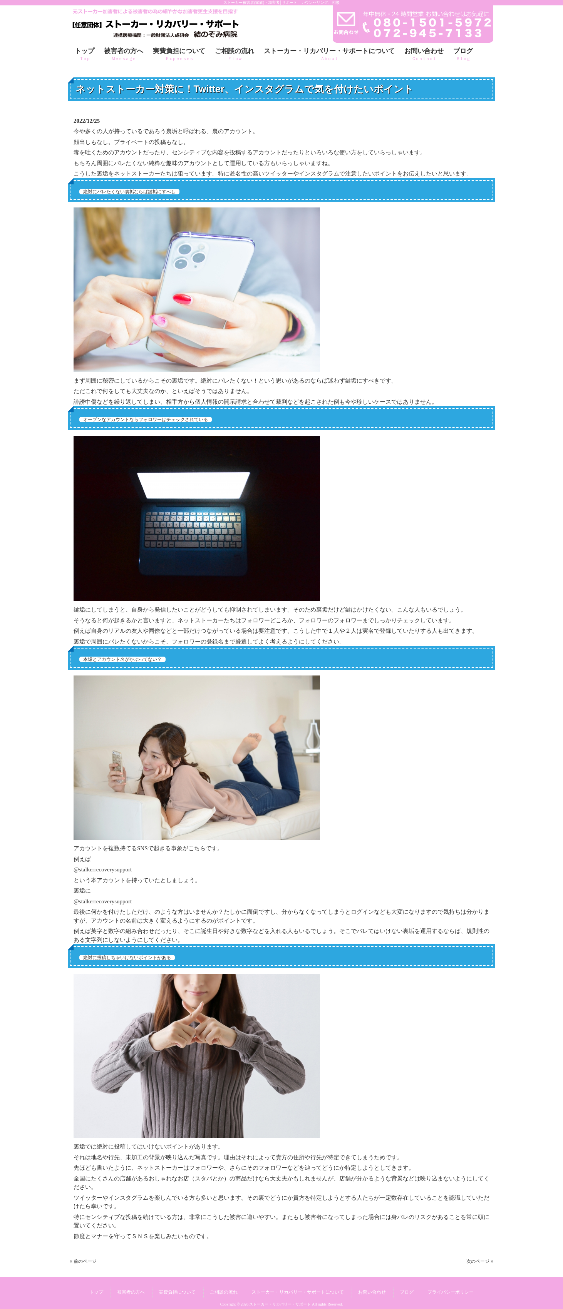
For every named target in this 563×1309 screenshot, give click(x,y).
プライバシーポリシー (450, 1292)
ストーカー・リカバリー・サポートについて (297, 1292)
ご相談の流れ (224, 1292)
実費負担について (177, 1292)
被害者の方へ (131, 1292)
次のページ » (479, 1261)
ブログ (407, 1292)
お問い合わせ (372, 1292)
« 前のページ (83, 1261)
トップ (96, 1292)
